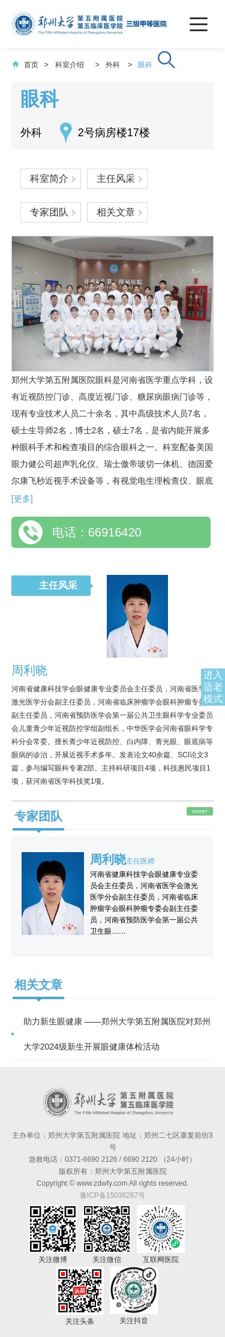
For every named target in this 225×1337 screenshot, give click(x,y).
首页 (25, 65)
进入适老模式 (213, 687)
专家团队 (49, 212)
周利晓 (29, 670)
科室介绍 (69, 65)
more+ (200, 811)
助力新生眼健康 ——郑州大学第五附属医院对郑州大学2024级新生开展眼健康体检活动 (117, 1034)
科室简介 (49, 178)
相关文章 (116, 212)
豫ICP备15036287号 (112, 1195)
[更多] (22, 498)
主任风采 (116, 178)
